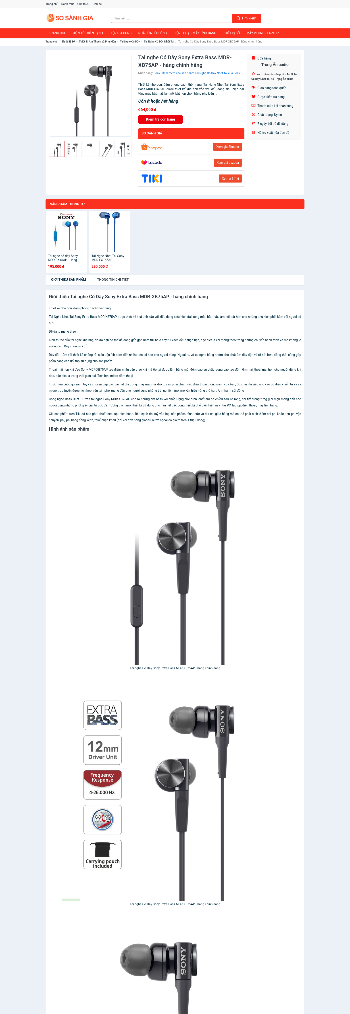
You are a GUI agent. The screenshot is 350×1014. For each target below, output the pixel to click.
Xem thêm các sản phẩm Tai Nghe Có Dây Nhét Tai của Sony (201, 73)
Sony (157, 73)
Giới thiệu (83, 4)
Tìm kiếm (246, 18)
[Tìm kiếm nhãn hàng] (171, 18)
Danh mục (68, 4)
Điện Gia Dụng (120, 33)
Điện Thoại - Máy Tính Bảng (194, 33)
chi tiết (113, 280)
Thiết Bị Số (231, 33)
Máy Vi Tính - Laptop (262, 33)
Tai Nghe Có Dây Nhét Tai (159, 41)
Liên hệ (97, 4)
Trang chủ (52, 4)
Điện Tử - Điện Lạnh (88, 33)
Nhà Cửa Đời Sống (152, 33)
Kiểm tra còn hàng (160, 119)
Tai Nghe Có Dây (130, 41)
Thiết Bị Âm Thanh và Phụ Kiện (97, 41)
